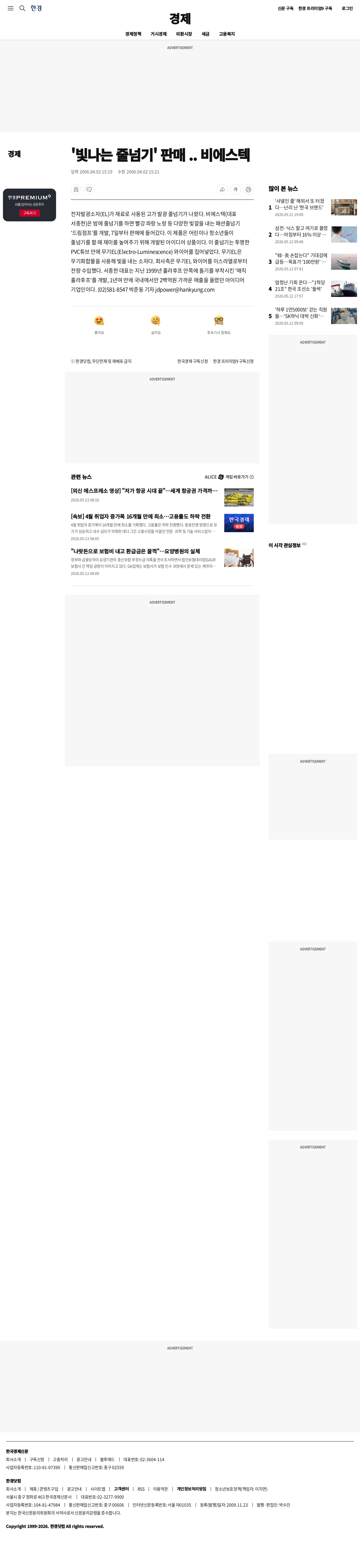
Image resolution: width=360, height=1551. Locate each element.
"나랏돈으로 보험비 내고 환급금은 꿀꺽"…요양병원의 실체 (135, 551)
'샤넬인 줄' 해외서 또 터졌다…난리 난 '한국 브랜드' (299, 204)
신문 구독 (286, 8)
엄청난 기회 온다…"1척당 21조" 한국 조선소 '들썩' (300, 285)
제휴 (33, 1489)
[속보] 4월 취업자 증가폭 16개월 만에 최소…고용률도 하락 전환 (141, 516)
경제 (180, 18)
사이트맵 (97, 1489)
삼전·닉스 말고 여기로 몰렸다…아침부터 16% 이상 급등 (301, 234)
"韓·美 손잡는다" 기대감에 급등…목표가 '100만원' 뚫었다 (301, 261)
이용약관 (160, 1489)
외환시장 (184, 34)
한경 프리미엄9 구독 (315, 8)
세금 (206, 34)
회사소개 (13, 1459)
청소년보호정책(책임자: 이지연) (241, 1489)
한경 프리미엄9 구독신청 (233, 361)
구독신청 (37, 1459)
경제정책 (133, 34)
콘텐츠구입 (49, 1489)
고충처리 (60, 1459)
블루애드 (107, 1459)
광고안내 (83, 1459)
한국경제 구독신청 (192, 361)
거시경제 (158, 34)
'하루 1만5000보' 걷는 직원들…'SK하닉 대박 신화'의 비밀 (301, 316)
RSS (141, 1489)
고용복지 (227, 34)
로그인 (347, 8)
